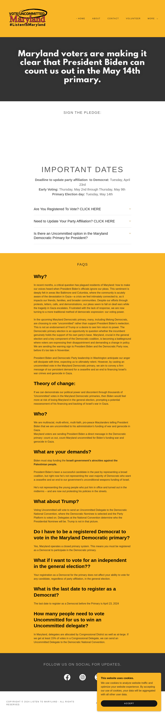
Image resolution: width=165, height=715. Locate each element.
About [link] (96, 18)
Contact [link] (113, 18)
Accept (129, 703)
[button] (152, 18)
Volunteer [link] (133, 18)
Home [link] (81, 18)
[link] (27, 18)
